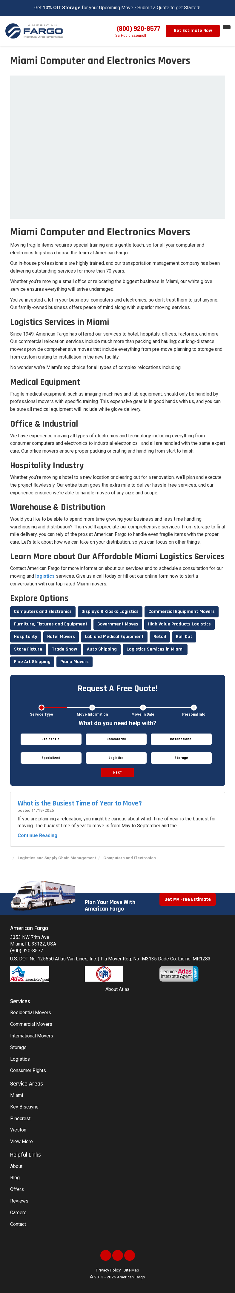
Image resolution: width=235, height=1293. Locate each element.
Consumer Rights (28, 1070)
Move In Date (142, 714)
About (16, 1166)
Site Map (131, 1270)
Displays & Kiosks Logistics (110, 611)
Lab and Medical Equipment (114, 637)
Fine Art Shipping (32, 662)
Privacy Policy (108, 1270)
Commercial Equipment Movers (181, 611)
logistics (45, 576)
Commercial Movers (31, 1024)
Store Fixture (28, 649)
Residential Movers (30, 1012)
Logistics (20, 1059)
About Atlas (117, 989)
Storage (18, 1047)
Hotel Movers (61, 637)
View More (21, 1141)
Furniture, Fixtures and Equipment (50, 624)
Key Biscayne (24, 1107)
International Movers (31, 1036)
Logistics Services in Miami (155, 649)
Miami (16, 1095)
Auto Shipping (102, 649)
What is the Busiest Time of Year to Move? (80, 803)
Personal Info (193, 714)
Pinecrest (20, 1118)
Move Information (92, 714)
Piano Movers (74, 662)
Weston (18, 1130)
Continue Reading (37, 835)
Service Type (41, 714)
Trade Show (64, 649)
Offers (17, 1189)
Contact (18, 1224)
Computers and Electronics (43, 611)
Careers (18, 1212)
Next (117, 772)
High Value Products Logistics (179, 624)
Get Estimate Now (193, 30)
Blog (15, 1177)
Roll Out (184, 637)
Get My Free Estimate (188, 899)
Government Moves (117, 624)
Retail (159, 637)
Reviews (19, 1201)
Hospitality (25, 637)
